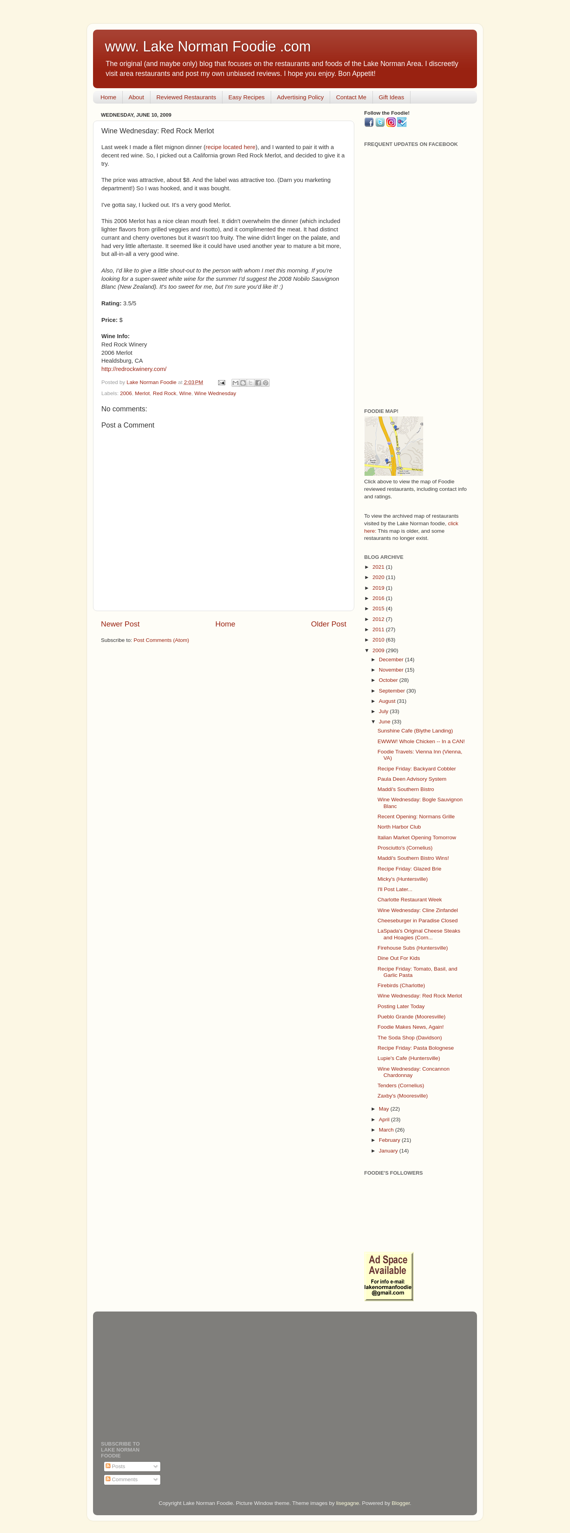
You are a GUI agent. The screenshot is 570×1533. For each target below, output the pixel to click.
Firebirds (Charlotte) (401, 985)
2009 (379, 650)
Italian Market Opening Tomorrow (417, 837)
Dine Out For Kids (399, 958)
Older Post (328, 624)
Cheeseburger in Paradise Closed (418, 921)
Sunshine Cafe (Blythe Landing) (415, 731)
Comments (122, 1479)
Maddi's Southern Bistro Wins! (413, 858)
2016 (379, 598)
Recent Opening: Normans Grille (416, 816)
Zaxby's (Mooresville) (403, 1096)
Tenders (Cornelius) (401, 1085)
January (389, 1151)
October (389, 680)
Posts (115, 1466)
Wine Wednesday (215, 393)
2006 (126, 393)
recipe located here (230, 147)
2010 (379, 640)
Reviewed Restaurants (186, 97)
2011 (379, 629)
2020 (379, 577)
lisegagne (347, 1503)
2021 (379, 567)
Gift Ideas (391, 97)
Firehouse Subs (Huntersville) (413, 948)
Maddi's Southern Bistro (406, 789)
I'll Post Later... (395, 889)
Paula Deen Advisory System (412, 779)
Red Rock (164, 393)
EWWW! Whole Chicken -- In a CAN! (421, 741)
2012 (379, 619)
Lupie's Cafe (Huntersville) (409, 1058)
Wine (185, 393)
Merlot (142, 393)
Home (108, 97)
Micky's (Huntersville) (403, 879)
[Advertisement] (416, 277)
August (388, 701)
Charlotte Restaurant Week (410, 900)
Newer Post (120, 624)
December (392, 659)
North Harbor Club (399, 827)
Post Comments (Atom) (161, 640)
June (385, 722)
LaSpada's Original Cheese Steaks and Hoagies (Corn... (419, 934)
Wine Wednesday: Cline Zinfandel (418, 910)
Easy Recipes (246, 97)
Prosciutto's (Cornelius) (405, 848)
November (392, 670)
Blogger (401, 1503)
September (393, 691)
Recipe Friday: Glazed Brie (409, 869)
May (384, 1109)
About (136, 97)
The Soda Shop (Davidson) (410, 1038)
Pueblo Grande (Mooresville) (412, 1017)
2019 (379, 588)
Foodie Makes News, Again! (411, 1027)
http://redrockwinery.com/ (134, 369)
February (390, 1140)
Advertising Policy (300, 97)
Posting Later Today (401, 1006)
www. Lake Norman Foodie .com (208, 46)
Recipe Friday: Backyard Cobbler (417, 769)
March (387, 1130)
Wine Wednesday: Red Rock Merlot (420, 996)
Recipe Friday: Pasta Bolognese (416, 1048)
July (384, 711)
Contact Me (351, 97)
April (385, 1119)
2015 (379, 608)
